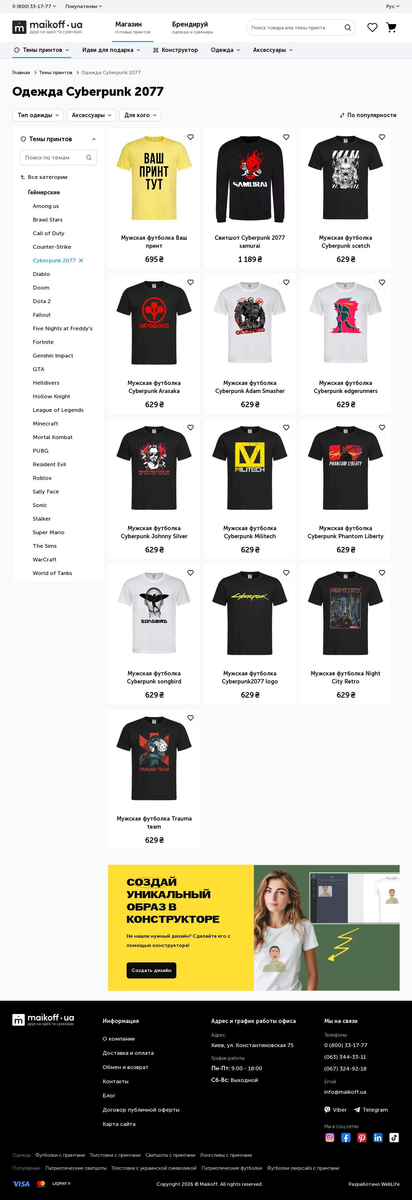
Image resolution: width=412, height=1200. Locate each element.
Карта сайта (119, 1124)
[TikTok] (394, 1137)
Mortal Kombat (53, 437)
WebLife (390, 1184)
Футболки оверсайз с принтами (303, 1168)
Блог (109, 1095)
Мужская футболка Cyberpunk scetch (345, 242)
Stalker (42, 518)
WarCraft (45, 559)
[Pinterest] (362, 1137)
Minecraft (45, 423)
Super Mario (49, 532)
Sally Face (46, 491)
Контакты (115, 1081)
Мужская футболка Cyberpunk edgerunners (346, 387)
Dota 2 (42, 301)
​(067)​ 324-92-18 (345, 1068)
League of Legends (58, 410)
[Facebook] (345, 1137)
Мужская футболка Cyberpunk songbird (154, 677)
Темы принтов (38, 50)
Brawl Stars (47, 219)
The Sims (45, 546)
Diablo (41, 274)
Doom (41, 287)
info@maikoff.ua (345, 1091)
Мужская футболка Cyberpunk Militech (249, 532)
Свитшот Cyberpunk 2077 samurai (250, 242)
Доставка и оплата (128, 1053)
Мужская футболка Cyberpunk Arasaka (154, 387)
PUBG (40, 450)
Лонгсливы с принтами (226, 1155)
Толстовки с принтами (115, 1155)
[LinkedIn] (378, 1137)
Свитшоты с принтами (170, 1155)
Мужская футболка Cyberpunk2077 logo (250, 677)
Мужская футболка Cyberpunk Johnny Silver (154, 532)
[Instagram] (329, 1137)
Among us (46, 206)
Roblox (42, 478)
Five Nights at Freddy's (62, 328)
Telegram (371, 1109)
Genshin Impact (53, 355)
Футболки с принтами (60, 1155)
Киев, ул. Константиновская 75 (252, 1045)
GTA (38, 369)
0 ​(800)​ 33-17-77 (31, 6)
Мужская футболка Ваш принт (154, 242)
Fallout (42, 314)
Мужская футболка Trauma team (154, 822)
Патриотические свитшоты (76, 1168)
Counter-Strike (52, 246)
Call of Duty (49, 233)
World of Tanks (52, 573)
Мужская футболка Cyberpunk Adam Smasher (250, 387)
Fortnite (43, 342)
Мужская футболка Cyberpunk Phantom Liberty (346, 532)
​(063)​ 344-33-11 (345, 1057)
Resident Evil (49, 464)
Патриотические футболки (231, 1168)
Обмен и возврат (126, 1067)
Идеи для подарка (107, 50)
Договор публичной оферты (141, 1109)
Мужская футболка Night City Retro (345, 677)
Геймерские (44, 192)
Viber (335, 1109)
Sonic (40, 505)
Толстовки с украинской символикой (153, 1168)
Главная (21, 72)
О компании (119, 1038)
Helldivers (46, 382)
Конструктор (175, 50)
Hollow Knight (51, 396)
